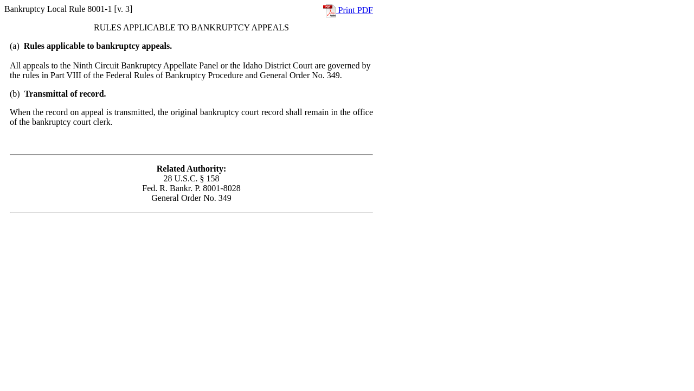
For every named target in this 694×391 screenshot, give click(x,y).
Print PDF (348, 10)
